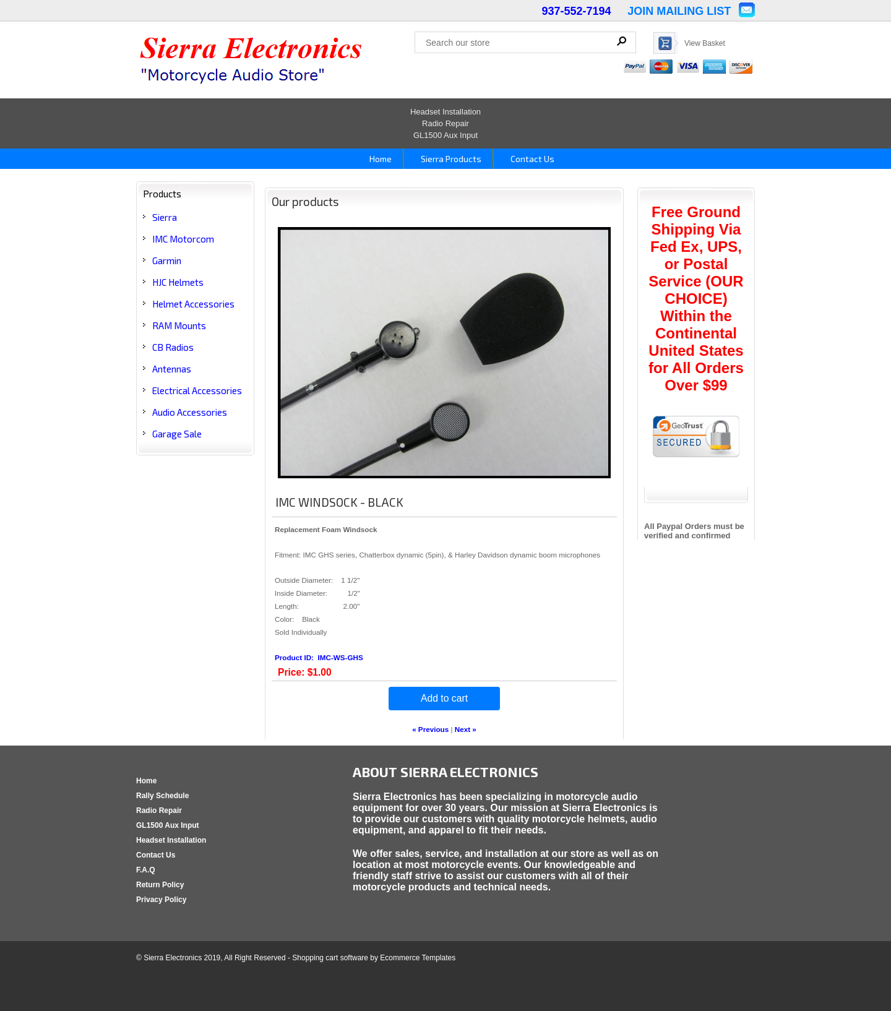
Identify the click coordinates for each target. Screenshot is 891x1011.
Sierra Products (450, 158)
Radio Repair (445, 123)
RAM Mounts (179, 325)
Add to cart (444, 698)
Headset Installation (445, 111)
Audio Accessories (189, 412)
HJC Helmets (178, 282)
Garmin (166, 260)
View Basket (704, 43)
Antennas (171, 368)
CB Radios (173, 347)
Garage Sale (177, 433)
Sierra (164, 217)
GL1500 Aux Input (445, 135)
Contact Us (531, 158)
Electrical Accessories (197, 390)
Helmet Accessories (193, 303)
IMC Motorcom (183, 238)
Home (379, 158)
